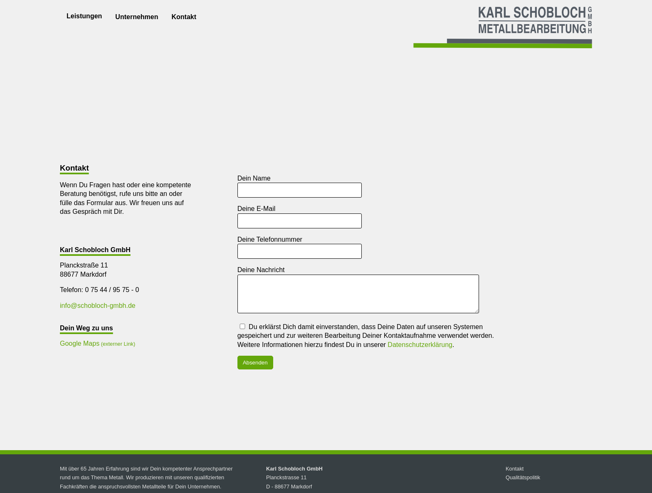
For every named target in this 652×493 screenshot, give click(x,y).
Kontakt (183, 16)
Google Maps (79, 343)
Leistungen (84, 16)
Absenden (255, 369)
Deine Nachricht (261, 269)
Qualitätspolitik (523, 484)
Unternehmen (136, 16)
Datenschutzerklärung (420, 350)
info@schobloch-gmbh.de (98, 305)
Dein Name (254, 178)
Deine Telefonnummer (269, 239)
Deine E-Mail (256, 208)
